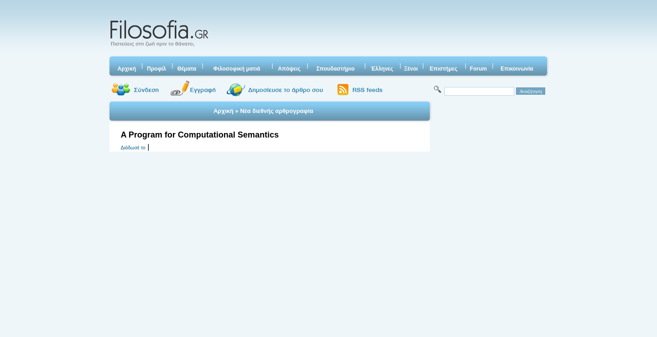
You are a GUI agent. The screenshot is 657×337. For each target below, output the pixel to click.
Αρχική (224, 110)
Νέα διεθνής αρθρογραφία (276, 110)
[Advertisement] (380, 29)
